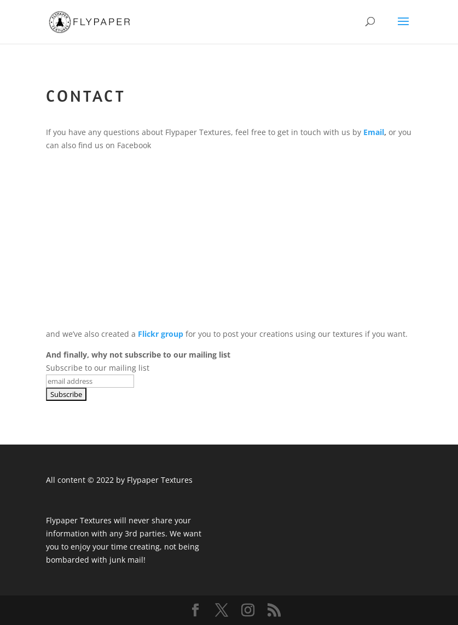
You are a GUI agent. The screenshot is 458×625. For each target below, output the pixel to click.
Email (373, 132)
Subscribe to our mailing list (97, 368)
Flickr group (160, 334)
